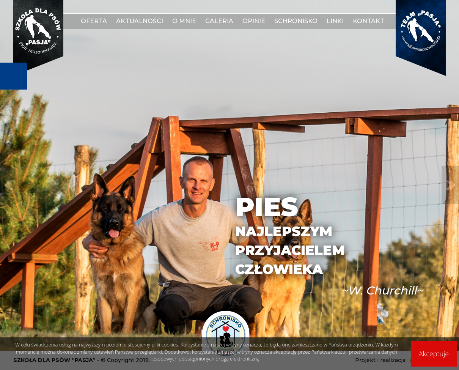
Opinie (253, 21)
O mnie (184, 21)
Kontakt (368, 21)
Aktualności (139, 21)
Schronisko (296, 21)
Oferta (94, 21)
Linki (335, 21)
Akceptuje (434, 353)
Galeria (219, 21)
